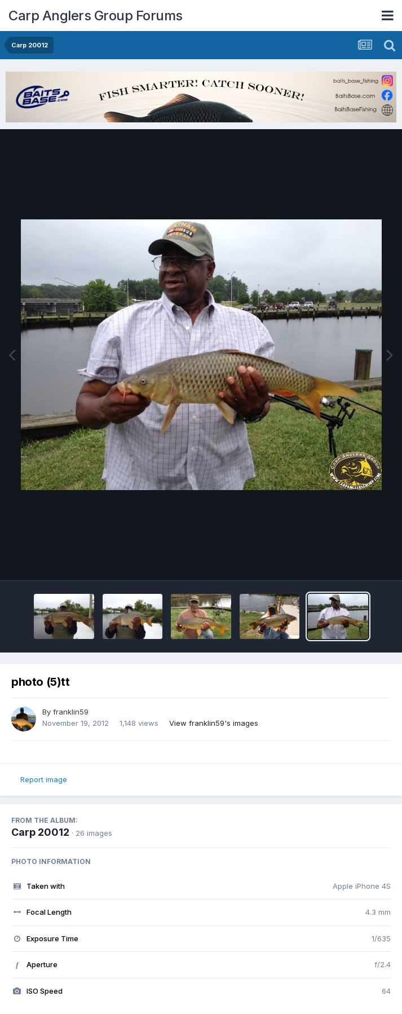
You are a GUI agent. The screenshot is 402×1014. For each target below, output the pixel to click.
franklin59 (71, 711)
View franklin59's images (213, 723)
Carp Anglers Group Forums (95, 15)
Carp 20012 (40, 832)
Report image (43, 779)
